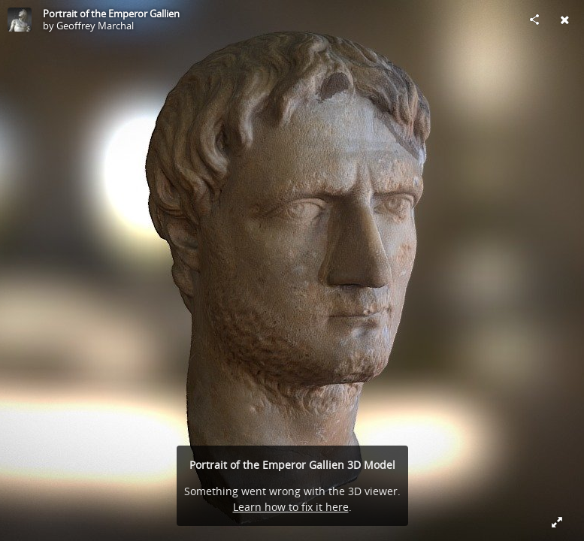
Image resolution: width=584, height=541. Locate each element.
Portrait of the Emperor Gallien (111, 13)
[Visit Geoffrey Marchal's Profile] (20, 20)
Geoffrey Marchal (95, 25)
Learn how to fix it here (291, 507)
